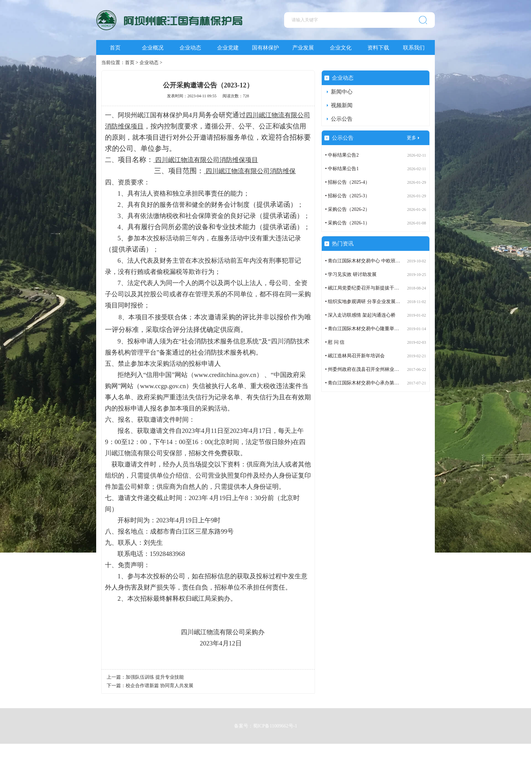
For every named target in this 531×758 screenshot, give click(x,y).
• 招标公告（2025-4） (347, 182)
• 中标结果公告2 (342, 155)
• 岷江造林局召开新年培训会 (355, 355)
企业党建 (228, 48)
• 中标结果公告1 (342, 168)
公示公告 (342, 119)
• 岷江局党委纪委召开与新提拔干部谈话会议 (371, 288)
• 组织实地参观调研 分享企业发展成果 (365, 301)
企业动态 (190, 48)
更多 (411, 137)
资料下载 (378, 48)
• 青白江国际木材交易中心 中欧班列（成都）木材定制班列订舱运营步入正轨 (405, 260)
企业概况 (153, 48)
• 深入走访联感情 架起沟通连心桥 (360, 315)
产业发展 (303, 48)
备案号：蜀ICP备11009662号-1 (265, 723)
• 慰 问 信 (334, 342)
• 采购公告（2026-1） (347, 222)
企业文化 (341, 48)
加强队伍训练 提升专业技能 (155, 677)
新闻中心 (342, 92)
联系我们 (414, 48)
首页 (115, 48)
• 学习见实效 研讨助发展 (351, 274)
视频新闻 (342, 105)
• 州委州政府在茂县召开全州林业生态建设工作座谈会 (381, 369)
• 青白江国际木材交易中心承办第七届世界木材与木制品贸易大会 (393, 382)
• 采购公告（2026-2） (347, 209)
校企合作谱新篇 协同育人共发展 (159, 685)
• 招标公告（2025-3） (347, 195)
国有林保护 (265, 48)
